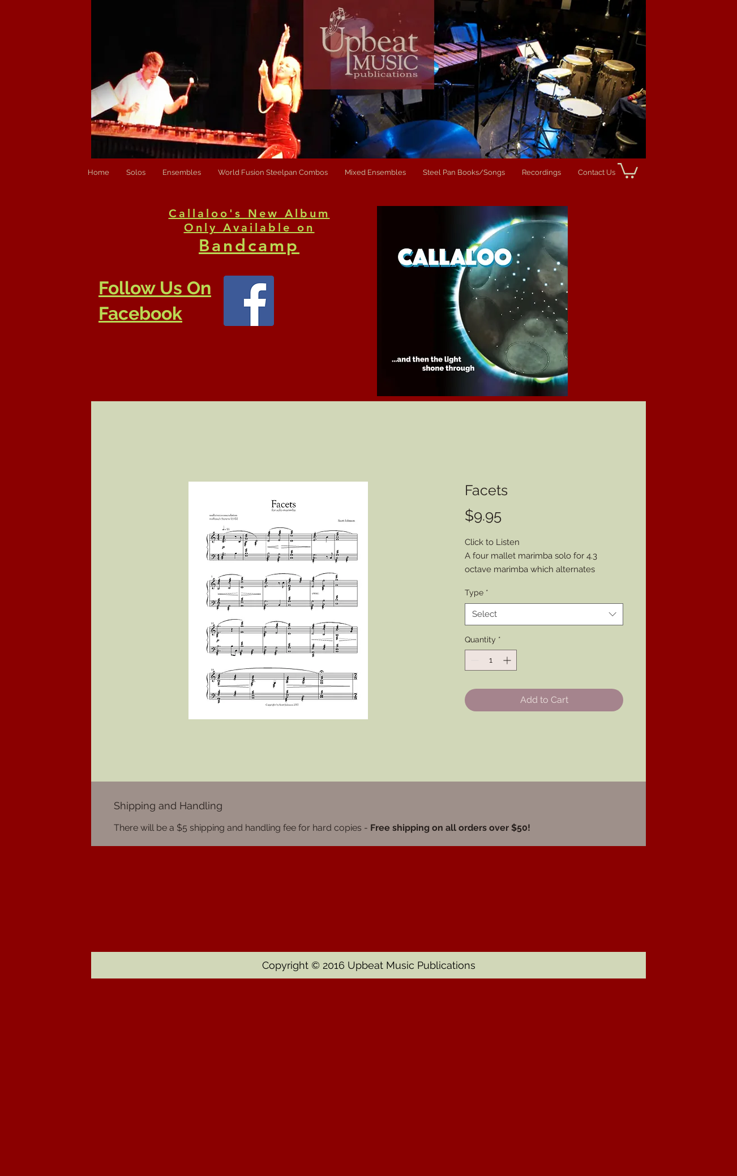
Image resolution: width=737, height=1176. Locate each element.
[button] (628, 169)
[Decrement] (473, 660)
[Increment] (508, 660)
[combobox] (544, 614)
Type (477, 592)
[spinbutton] (491, 660)
